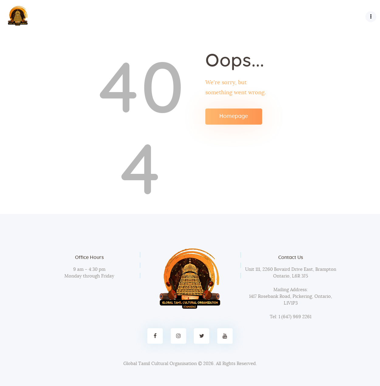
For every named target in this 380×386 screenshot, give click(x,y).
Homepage (233, 116)
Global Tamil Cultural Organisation (160, 363)
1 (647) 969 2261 (294, 317)
